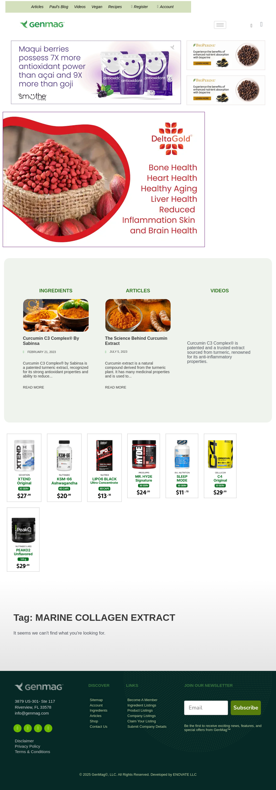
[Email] (206, 708)
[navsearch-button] (252, 26)
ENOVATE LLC (185, 774)
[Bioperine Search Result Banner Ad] (226, 55)
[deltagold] (104, 179)
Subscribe (245, 707)
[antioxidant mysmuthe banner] (96, 72)
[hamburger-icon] (220, 25)
